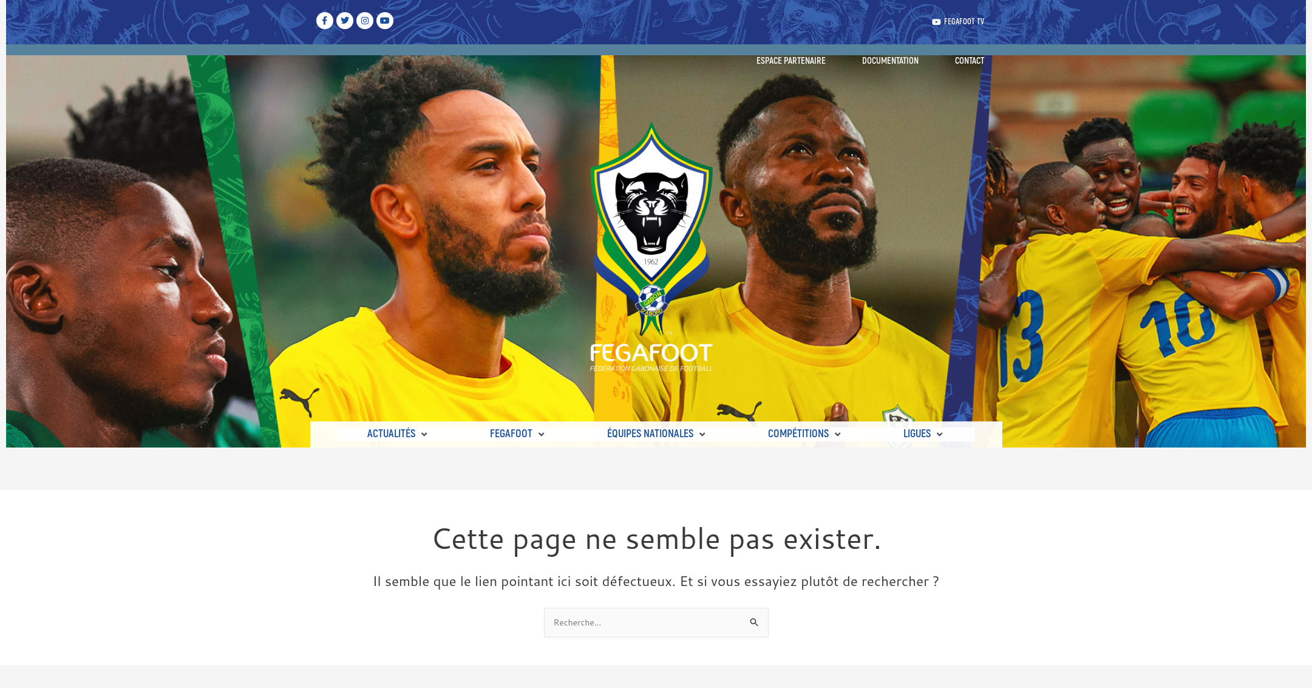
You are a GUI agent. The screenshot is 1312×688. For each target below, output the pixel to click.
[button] (398, 435)
